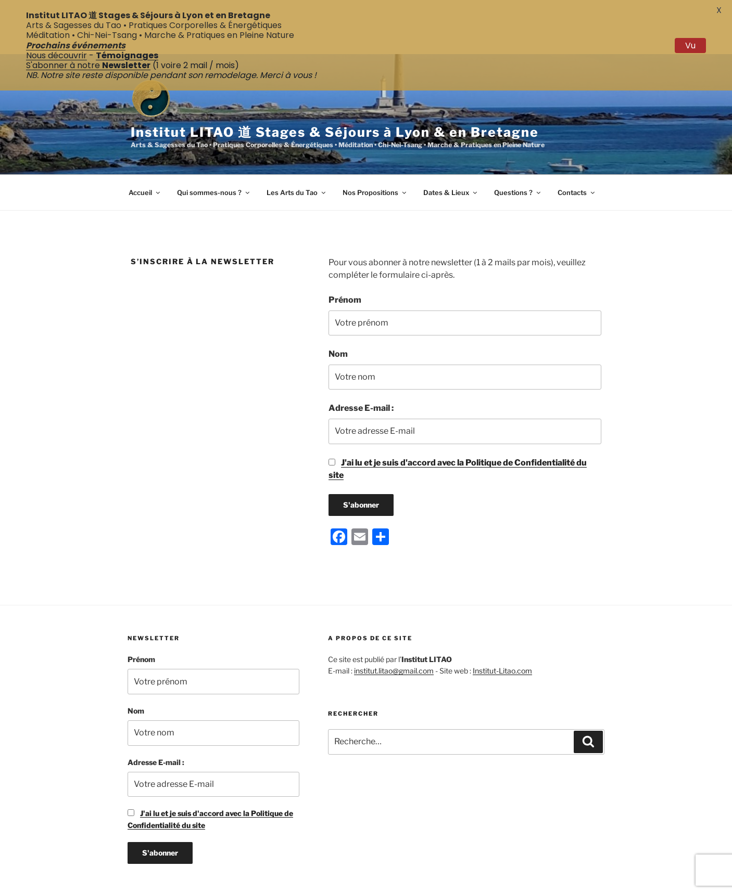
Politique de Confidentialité (372, 883)
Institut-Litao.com (502, 633)
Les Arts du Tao (297, 155)
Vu (690, 45)
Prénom (345, 262)
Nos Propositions (375, 155)
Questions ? (518, 155)
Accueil (145, 155)
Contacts (577, 155)
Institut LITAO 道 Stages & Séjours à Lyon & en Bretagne (335, 94)
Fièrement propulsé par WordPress (483, 883)
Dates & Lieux (450, 155)
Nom (338, 316)
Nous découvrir (56, 55)
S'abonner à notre (88, 65)
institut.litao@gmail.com (394, 633)
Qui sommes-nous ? (214, 155)
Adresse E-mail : (361, 371)
